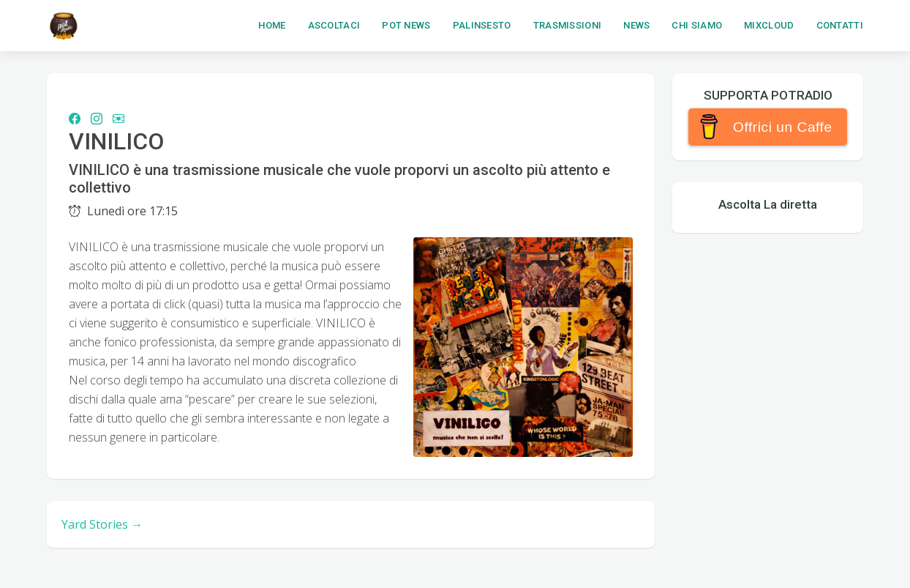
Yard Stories (102, 524)
